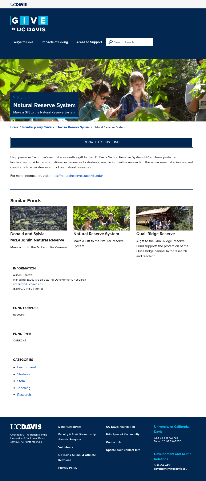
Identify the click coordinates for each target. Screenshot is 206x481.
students (23, 374)
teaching (24, 387)
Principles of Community (123, 434)
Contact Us (113, 442)
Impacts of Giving (55, 42)
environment (26, 367)
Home (14, 127)
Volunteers (65, 447)
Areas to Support (89, 42)
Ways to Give (23, 42)
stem (21, 380)
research (24, 394)
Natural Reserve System (73, 127)
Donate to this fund (102, 142)
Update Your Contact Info (123, 450)
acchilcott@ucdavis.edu (28, 284)
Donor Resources (69, 427)
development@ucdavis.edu (170, 469)
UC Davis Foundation (120, 427)
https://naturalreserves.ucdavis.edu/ (77, 175)
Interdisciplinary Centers (38, 127)
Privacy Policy (67, 468)
